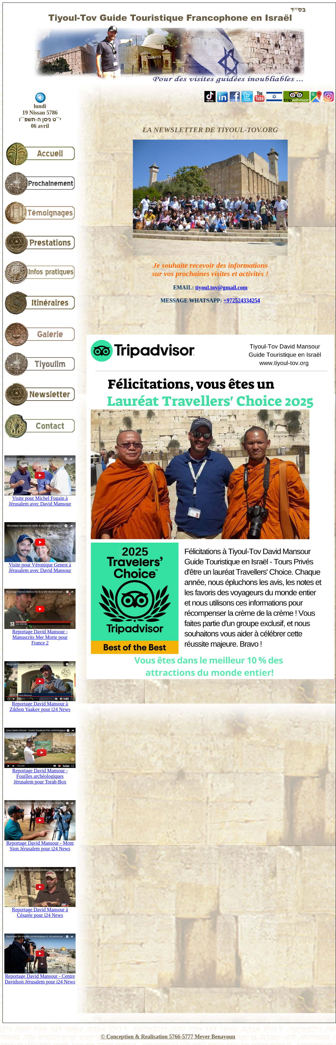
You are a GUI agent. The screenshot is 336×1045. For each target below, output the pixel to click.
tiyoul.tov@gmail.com (221, 287)
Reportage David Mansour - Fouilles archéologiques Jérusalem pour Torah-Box (40, 774)
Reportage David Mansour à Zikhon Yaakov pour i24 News (40, 704)
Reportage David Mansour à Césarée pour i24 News (40, 910)
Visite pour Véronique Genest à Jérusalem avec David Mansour (40, 565)
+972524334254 (242, 300)
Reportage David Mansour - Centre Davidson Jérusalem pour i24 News (40, 976)
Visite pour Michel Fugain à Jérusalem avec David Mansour (40, 498)
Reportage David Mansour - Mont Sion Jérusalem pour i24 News (40, 843)
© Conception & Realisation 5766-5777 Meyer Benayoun (168, 1037)
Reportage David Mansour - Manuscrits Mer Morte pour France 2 (40, 635)
